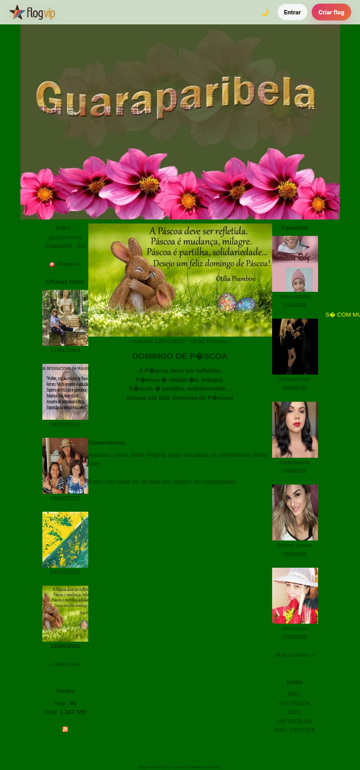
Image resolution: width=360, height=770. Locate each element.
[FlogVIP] (32, 12)
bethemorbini (295, 379)
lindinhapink (295, 462)
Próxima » (219, 341)
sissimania (295, 628)
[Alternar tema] (265, 12)
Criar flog (331, 12)
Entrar (292, 12)
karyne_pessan (294, 545)
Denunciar (65, 264)
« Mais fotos (65, 664)
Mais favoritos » (294, 655)
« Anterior (141, 341)
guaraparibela (65, 237)
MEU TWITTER (295, 730)
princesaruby (294, 296)
